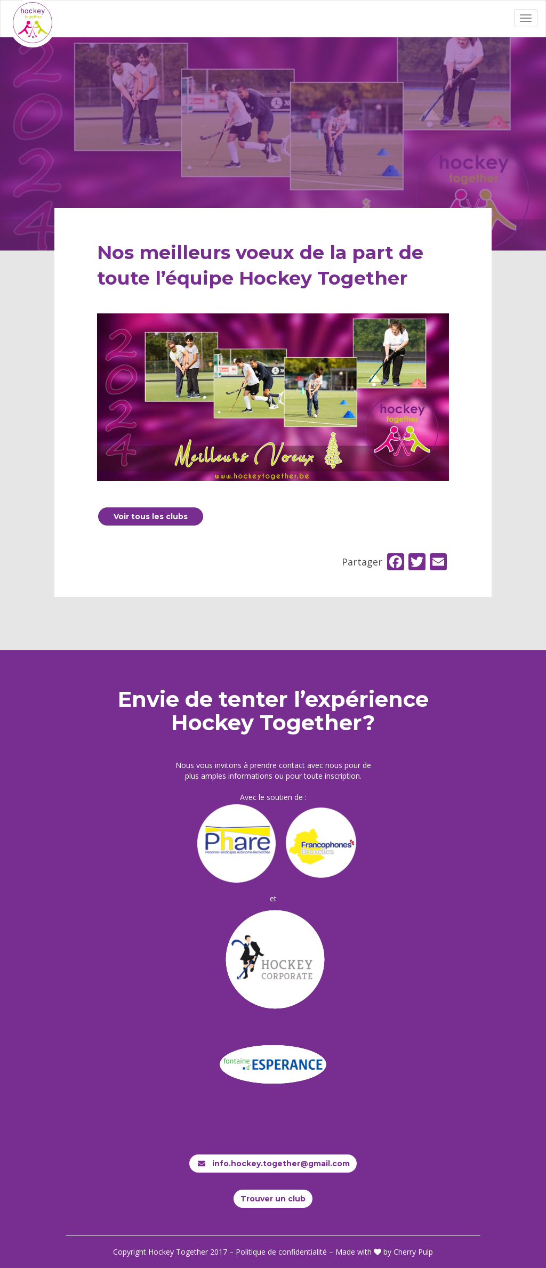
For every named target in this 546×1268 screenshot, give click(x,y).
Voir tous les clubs (151, 516)
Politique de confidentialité (281, 1252)
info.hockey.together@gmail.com (273, 1163)
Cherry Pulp (413, 1252)
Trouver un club (273, 1199)
